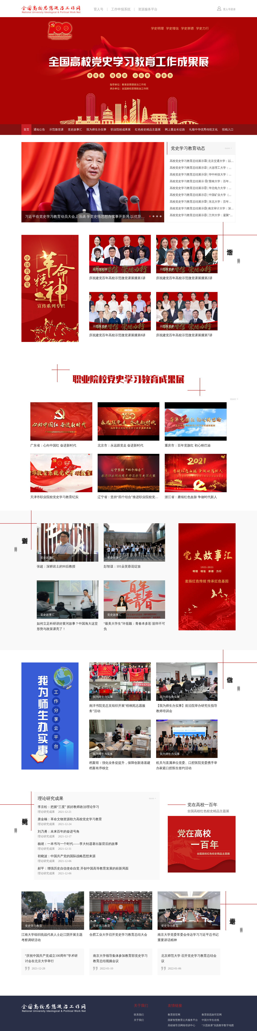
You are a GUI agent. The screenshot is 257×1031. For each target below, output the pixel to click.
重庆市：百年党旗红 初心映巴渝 (188, 445)
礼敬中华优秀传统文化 (203, 129)
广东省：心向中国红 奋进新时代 (53, 445)
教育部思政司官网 (212, 1014)
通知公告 (39, 129)
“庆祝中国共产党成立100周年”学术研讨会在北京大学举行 (51, 958)
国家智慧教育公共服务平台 (183, 1020)
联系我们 (139, 1014)
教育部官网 (174, 1014)
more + (228, 148)
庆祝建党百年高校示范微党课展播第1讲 (117, 278)
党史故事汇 (75, 129)
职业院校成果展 (121, 129)
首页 (26, 129)
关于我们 (139, 1020)
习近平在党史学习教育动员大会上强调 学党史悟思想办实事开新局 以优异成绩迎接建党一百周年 (85, 216)
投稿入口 (227, 129)
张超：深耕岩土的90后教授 (56, 566)
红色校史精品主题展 (148, 129)
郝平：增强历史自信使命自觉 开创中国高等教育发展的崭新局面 (83, 868)
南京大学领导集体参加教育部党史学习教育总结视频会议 (120, 958)
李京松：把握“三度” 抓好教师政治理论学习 (68, 806)
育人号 (98, 9)
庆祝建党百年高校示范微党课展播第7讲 (184, 335)
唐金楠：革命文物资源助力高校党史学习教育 (70, 819)
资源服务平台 (147, 9)
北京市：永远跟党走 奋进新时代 (120, 445)
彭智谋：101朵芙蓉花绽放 (122, 566)
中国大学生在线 (210, 1020)
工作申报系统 (120, 9)
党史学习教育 (33, 925)
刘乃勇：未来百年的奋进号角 (58, 831)
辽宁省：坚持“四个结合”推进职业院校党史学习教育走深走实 (141, 497)
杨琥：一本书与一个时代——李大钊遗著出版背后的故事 (78, 843)
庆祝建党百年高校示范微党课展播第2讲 (184, 278)
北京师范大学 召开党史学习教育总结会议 (189, 958)
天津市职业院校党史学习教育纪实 (54, 497)
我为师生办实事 (96, 129)
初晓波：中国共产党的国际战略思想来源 (66, 856)
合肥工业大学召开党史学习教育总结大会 (118, 934)
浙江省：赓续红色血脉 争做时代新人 (191, 497)
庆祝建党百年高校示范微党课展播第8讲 (117, 335)
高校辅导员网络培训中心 (181, 1025)
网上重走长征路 (175, 129)
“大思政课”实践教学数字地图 (218, 1025)
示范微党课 (56, 129)
